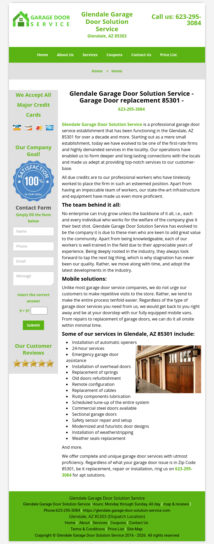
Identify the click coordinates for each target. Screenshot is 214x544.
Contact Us (141, 54)
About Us (65, 54)
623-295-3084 (188, 19)
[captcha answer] (39, 310)
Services (90, 54)
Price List (168, 54)
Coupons (114, 54)
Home (42, 54)
